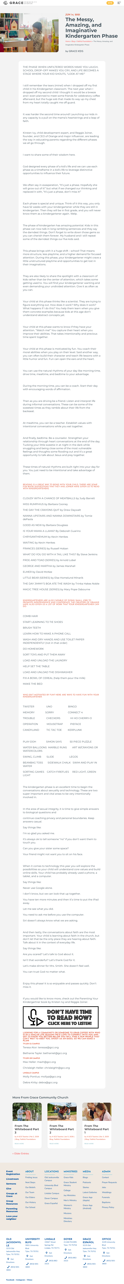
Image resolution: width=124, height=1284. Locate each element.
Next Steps (30, 1182)
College (67, 1190)
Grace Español (51, 1203)
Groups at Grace (11, 1195)
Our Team (29, 1192)
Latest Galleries (90, 1192)
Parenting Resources (12, 1210)
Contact (105, 1177)
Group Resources (12, 1202)
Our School (30, 1207)
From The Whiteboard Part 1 (96, 1129)
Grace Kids (68, 1177)
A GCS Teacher (22, 1136)
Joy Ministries (70, 1195)
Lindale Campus (52, 1193)
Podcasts (87, 1182)
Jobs (104, 1187)
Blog (73, 41)
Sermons (11, 1183)
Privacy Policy (108, 1207)
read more (19, 1143)
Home (67, 41)
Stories (86, 1187)
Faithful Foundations (84, 41)
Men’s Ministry (70, 1200)
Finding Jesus (31, 1177)
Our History (30, 1202)
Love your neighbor (11, 1217)
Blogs (85, 1177)
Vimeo (29, 1280)
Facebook (10, 1280)
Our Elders (30, 1197)
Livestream (12, 1179)
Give (110, 3)
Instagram (20, 1280)
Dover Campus (51, 1198)
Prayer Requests (109, 1182)
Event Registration (13, 1172)
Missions (67, 1213)
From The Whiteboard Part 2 (62, 1129)
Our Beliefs (30, 1187)
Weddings (106, 1192)
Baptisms (106, 1202)
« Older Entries (20, 1153)
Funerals (106, 1197)
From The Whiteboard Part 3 (27, 1129)
